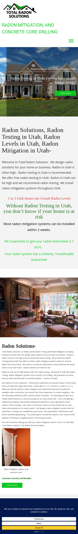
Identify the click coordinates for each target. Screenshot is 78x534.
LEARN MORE (65, 93)
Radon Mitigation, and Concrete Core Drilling (30, 28)
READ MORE (12, 485)
